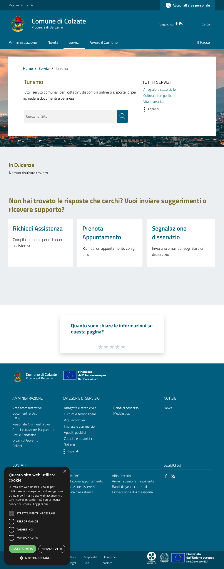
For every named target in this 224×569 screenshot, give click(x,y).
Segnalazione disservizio (169, 233)
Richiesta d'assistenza (77, 492)
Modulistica (121, 413)
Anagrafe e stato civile (159, 89)
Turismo (69, 444)
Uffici (16, 418)
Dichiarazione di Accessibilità (132, 492)
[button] (149, 109)
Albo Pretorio (121, 475)
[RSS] (172, 23)
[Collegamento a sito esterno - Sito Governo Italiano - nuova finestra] (164, 557)
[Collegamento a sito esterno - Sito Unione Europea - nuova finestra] (84, 376)
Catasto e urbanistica (79, 438)
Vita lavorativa (153, 101)
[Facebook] (168, 23)
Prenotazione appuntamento (82, 481)
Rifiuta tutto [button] (52, 549)
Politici (17, 446)
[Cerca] (210, 24)
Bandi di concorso (126, 408)
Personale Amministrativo (31, 424)
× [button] (64, 471)
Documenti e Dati (24, 413)
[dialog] (37, 516)
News (168, 408)
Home (28, 68)
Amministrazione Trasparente (33, 429)
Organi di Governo (25, 440)
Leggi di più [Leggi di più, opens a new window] (40, 504)
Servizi (44, 68)
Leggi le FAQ (71, 475)
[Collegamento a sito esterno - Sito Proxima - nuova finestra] (151, 557)
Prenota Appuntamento (101, 233)
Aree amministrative (27, 408)
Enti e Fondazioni (24, 435)
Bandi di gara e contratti (129, 486)
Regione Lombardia (21, 5)
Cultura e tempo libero (159, 95)
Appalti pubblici (75, 432)
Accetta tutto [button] (22, 549)
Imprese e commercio (79, 426)
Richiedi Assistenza (38, 228)
